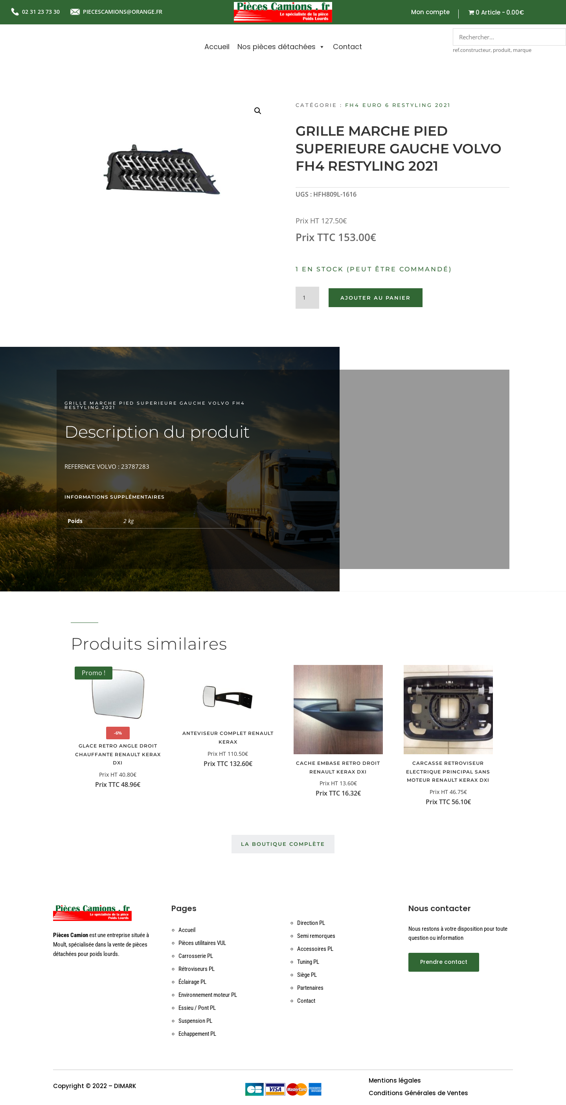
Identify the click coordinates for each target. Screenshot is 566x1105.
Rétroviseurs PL (196, 968)
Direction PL (311, 922)
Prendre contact (443, 962)
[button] (258, 111)
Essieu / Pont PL (197, 1007)
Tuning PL (308, 961)
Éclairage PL (192, 981)
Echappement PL (197, 1033)
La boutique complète (283, 844)
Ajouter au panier (375, 298)
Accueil (217, 47)
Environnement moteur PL (207, 994)
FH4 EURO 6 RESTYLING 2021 (398, 105)
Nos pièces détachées (281, 47)
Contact (347, 47)
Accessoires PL (315, 948)
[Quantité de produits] (307, 298)
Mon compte (430, 12)
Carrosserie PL (195, 956)
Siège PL (307, 974)
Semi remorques (316, 935)
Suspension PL (195, 1020)
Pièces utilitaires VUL (202, 943)
